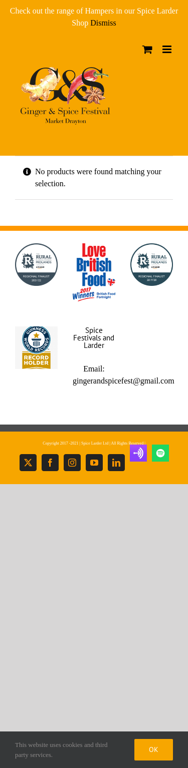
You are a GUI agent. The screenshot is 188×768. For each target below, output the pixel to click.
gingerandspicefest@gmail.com (123, 380)
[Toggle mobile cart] (147, 49)
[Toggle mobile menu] (167, 49)
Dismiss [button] (103, 23)
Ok (153, 749)
